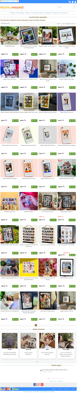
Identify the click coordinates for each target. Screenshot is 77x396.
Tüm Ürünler (60, 389)
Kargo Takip (51, 391)
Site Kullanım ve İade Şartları (40, 391)
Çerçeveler (55, 13)
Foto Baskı (34, 13)
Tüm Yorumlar (52, 381)
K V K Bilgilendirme (27, 391)
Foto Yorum (64, 13)
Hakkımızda (66, 389)
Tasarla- (53, 220)
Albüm (27, 13)
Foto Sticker (20, 13)
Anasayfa (54, 389)
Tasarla (15, 54)
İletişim (73, 389)
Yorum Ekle (60, 381)
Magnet (12, 13)
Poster (40, 13)
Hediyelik (47, 13)
